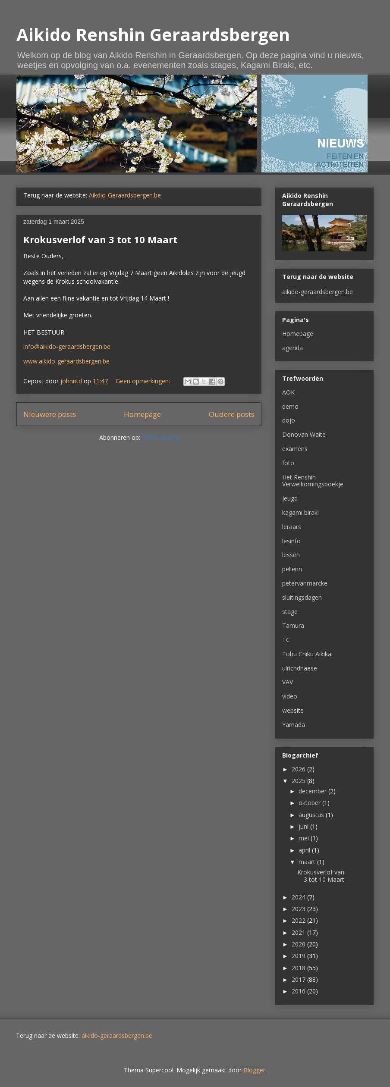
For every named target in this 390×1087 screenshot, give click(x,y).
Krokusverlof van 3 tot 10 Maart (100, 239)
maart (308, 862)
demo (290, 406)
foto (288, 463)
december (313, 791)
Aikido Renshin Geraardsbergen (153, 34)
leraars (291, 527)
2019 (299, 956)
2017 (299, 979)
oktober (310, 803)
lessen (291, 555)
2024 (299, 897)
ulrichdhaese (299, 668)
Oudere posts (232, 414)
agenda (292, 348)
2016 (299, 991)
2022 (299, 920)
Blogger (254, 1070)
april (305, 850)
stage (290, 612)
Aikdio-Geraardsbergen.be (125, 195)
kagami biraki (300, 512)
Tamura (293, 625)
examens (295, 449)
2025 (299, 781)
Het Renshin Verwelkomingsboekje (312, 481)
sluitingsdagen (302, 597)
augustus (312, 815)
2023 (299, 909)
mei (305, 838)
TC (286, 640)
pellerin (292, 569)
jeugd (290, 498)
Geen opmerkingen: (144, 381)
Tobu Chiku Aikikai (307, 654)
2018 (299, 968)
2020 (299, 944)
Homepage (142, 414)
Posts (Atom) (160, 437)
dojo (288, 420)
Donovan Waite (304, 434)
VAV (287, 682)
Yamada (293, 724)
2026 (299, 769)
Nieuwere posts (49, 414)
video (289, 696)
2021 (299, 932)
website (293, 710)
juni (304, 826)
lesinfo (291, 541)
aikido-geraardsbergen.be (317, 292)
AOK (288, 392)
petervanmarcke (304, 583)
